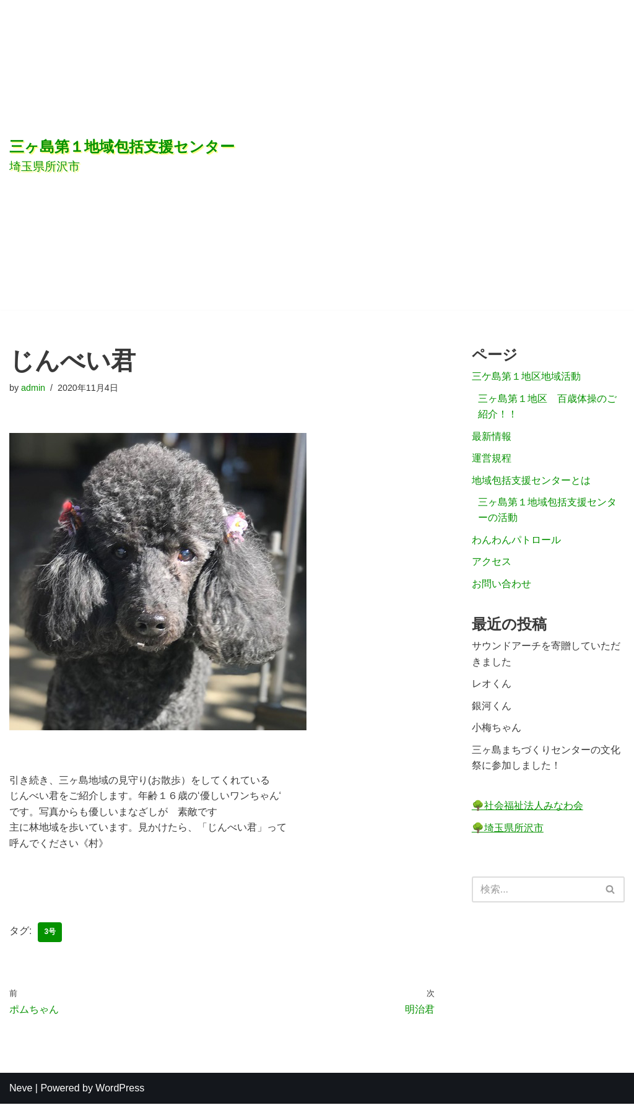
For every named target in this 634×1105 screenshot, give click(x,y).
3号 (50, 933)
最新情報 (491, 436)
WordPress (119, 1089)
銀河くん (491, 707)
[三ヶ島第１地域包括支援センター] (226, 155)
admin (33, 388)
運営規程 (491, 458)
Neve (20, 1089)
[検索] (534, 892)
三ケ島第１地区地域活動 (526, 377)
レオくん (491, 685)
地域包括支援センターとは (531, 481)
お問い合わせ (501, 585)
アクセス (491, 562)
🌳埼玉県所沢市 (508, 829)
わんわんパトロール (516, 540)
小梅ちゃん (496, 729)
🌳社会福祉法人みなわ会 (527, 808)
